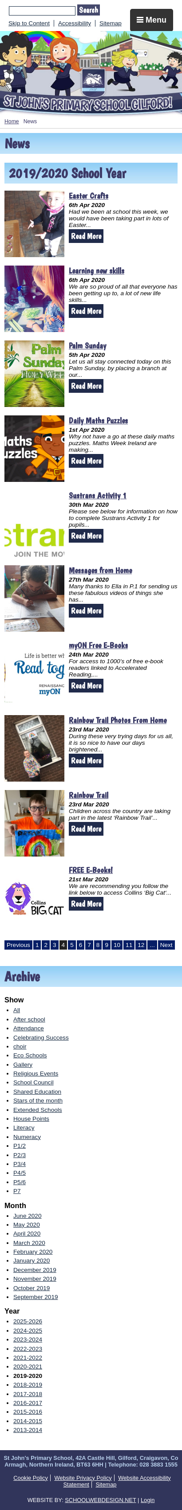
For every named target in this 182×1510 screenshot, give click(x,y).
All (16, 1010)
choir (19, 1046)
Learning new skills (96, 271)
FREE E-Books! (91, 870)
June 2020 (27, 1216)
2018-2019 (27, 1384)
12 (141, 945)
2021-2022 (27, 1357)
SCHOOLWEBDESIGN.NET (100, 1500)
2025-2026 (27, 1321)
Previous (18, 945)
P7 (17, 1191)
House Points (31, 1118)
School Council (33, 1082)
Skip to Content (29, 23)
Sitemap (110, 23)
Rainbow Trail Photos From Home (117, 720)
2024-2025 (27, 1330)
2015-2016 (27, 1411)
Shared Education (37, 1091)
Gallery (22, 1064)
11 (129, 945)
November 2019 (34, 1278)
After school (29, 1019)
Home (11, 121)
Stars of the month (38, 1100)
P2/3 (19, 1155)
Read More (86, 236)
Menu (151, 20)
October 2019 (31, 1288)
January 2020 (31, 1260)
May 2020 (26, 1224)
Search (88, 10)
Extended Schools (37, 1110)
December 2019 (34, 1270)
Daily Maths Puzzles (98, 420)
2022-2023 (27, 1349)
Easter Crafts (88, 196)
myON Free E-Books (98, 645)
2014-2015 (27, 1421)
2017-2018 (27, 1394)
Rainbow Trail (88, 795)
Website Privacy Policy (82, 1478)
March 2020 (29, 1243)
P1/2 (19, 1145)
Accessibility (74, 23)
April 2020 (26, 1233)
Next (166, 945)
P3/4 (19, 1164)
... (152, 945)
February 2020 (32, 1251)
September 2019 (35, 1297)
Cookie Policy (30, 1478)
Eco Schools (30, 1055)
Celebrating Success (41, 1037)
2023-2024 (27, 1339)
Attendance (28, 1028)
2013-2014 (27, 1430)
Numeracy (27, 1137)
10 (117, 945)
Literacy (24, 1127)
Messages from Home (100, 570)
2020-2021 (27, 1366)
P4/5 (19, 1173)
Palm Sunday (87, 345)
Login (147, 1500)
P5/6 (19, 1182)
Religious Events (35, 1073)
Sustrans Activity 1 (98, 495)
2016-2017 (27, 1403)
